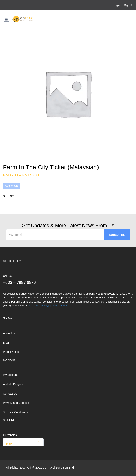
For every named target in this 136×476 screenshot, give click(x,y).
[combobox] (23, 442)
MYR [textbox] (9, 443)
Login (117, 5)
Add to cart (11, 185)
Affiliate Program (13, 384)
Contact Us (10, 393)
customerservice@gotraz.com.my (47, 305)
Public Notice (11, 351)
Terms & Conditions (15, 412)
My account (10, 374)
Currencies (10, 435)
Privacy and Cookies (16, 402)
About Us (9, 333)
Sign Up (128, 5)
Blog (6, 342)
